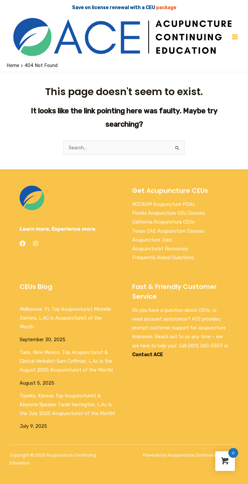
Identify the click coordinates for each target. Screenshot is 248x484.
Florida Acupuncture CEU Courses (168, 213)
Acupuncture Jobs (152, 240)
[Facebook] (23, 243)
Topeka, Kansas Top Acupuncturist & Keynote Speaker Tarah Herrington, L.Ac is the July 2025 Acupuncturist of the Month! (67, 404)
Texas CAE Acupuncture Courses (168, 231)
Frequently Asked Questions (163, 257)
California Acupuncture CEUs (163, 222)
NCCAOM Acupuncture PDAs (163, 204)
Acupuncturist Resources (160, 249)
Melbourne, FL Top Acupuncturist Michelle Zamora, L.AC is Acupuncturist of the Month (65, 318)
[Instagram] (36, 243)
